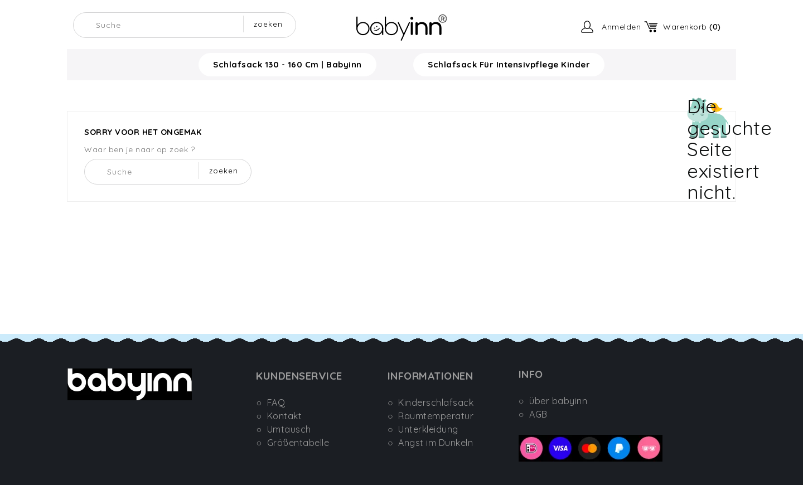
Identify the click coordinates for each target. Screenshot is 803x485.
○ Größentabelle (292, 442)
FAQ (276, 402)
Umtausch (289, 429)
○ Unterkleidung (423, 429)
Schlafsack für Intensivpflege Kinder (509, 64)
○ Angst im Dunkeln (430, 442)
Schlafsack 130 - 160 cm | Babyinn (287, 64)
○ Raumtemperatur (430, 415)
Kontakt (284, 415)
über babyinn (558, 400)
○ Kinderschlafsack (430, 402)
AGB (538, 414)
